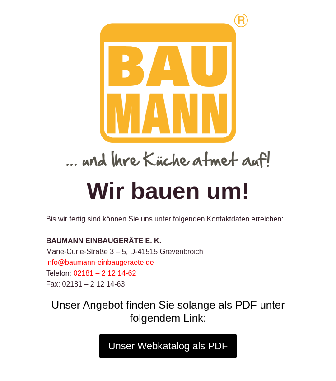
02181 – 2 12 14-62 (104, 273)
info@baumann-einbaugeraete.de (100, 262)
